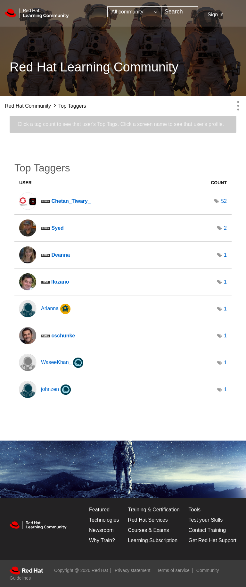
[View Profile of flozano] (60, 282)
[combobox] (179, 11)
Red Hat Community (28, 106)
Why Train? (102, 540)
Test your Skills (206, 520)
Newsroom (101, 530)
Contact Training (207, 530)
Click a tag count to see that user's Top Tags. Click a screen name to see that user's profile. (121, 124)
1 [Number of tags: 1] (225, 255)
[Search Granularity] (134, 12)
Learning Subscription (152, 540)
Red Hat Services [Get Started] (148, 520)
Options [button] (238, 106)
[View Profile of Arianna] (50, 308)
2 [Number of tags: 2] (225, 228)
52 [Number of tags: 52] (224, 201)
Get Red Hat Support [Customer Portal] (212, 540)
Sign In (216, 14)
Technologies (104, 520)
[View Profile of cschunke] (63, 335)
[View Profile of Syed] (57, 228)
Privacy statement (132, 570)
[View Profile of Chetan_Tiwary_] (70, 201)
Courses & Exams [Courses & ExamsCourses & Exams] (148, 530)
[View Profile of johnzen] (50, 389)
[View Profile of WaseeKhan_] (56, 362)
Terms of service (173, 570)
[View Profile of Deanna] (60, 255)
